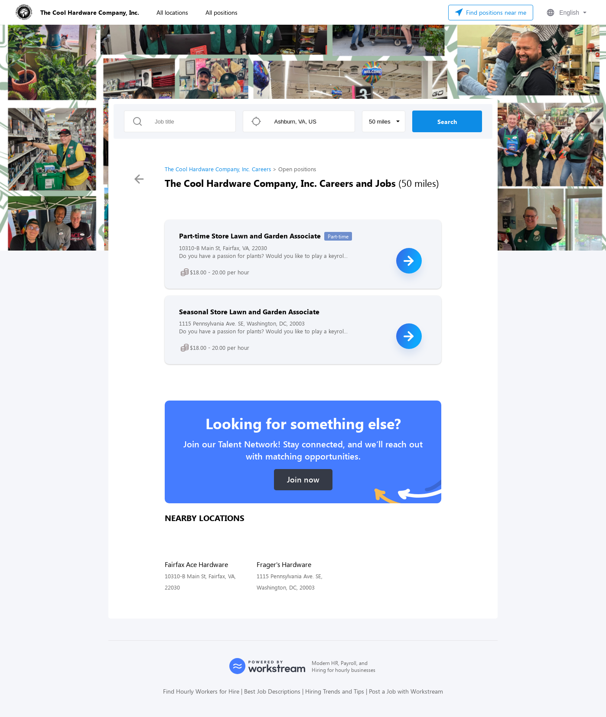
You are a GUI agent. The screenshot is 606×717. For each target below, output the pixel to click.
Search (447, 121)
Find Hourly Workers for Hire (201, 691)
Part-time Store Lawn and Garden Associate (250, 235)
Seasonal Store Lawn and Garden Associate (249, 311)
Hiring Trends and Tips (334, 691)
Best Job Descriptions (272, 691)
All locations (172, 12)
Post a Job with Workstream (406, 691)
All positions (221, 12)
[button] (566, 12)
